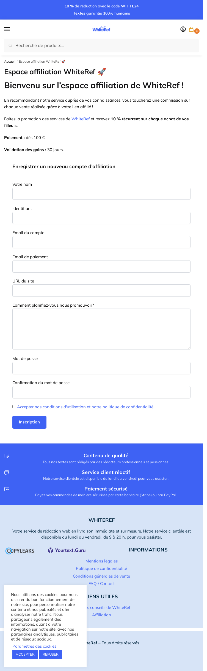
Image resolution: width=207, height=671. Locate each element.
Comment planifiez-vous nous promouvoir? (53, 305)
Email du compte (28, 232)
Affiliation (101, 614)
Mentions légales (101, 561)
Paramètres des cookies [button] (34, 646)
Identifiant (22, 208)
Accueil (9, 61)
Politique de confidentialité (101, 568)
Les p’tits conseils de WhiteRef (101, 607)
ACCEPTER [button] (25, 654)
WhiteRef (80, 118)
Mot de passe (25, 358)
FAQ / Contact (102, 583)
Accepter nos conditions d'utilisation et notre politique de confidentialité (85, 406)
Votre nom (22, 184)
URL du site (23, 281)
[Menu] (12, 29)
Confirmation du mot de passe (41, 382)
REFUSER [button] (51, 654)
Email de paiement (30, 256)
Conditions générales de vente (101, 576)
